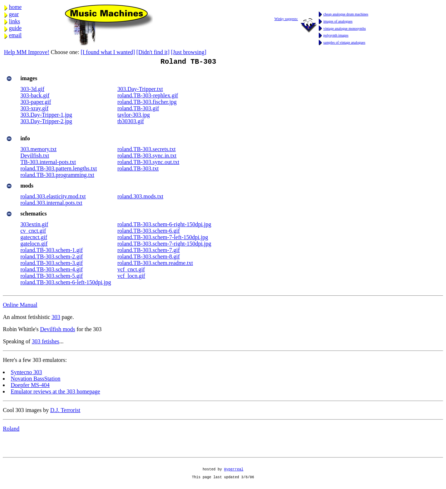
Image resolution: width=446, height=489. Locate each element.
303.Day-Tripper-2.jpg (46, 123)
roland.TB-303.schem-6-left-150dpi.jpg (65, 284)
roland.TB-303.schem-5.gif (51, 277)
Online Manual (20, 306)
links (14, 21)
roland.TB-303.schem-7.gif (148, 251)
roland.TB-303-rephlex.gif (147, 97)
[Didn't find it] (153, 52)
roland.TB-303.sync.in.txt (146, 157)
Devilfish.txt (34, 157)
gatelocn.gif (34, 245)
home (15, 7)
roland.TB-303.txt (138, 170)
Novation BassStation (35, 380)
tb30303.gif (130, 123)
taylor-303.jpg (133, 116)
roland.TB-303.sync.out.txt (148, 163)
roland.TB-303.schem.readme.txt (155, 264)
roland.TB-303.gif (138, 110)
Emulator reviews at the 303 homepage (55, 393)
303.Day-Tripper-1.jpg (46, 116)
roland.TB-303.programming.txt (57, 176)
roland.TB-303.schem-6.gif (148, 232)
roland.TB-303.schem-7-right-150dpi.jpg (164, 245)
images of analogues (338, 21)
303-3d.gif (32, 90)
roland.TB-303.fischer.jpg (147, 103)
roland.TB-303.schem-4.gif (51, 271)
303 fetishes (45, 343)
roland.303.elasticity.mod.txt (53, 198)
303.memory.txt (38, 150)
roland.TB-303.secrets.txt (146, 150)
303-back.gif (34, 97)
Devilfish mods (57, 331)
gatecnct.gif (33, 239)
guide (15, 28)
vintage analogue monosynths (344, 28)
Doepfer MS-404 (30, 386)
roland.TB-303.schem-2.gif (51, 258)
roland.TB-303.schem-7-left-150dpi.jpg (162, 239)
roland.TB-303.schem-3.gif (51, 264)
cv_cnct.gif (33, 232)
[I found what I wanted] (108, 52)
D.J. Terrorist (65, 411)
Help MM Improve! (26, 52)
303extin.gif (34, 226)
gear (14, 14)
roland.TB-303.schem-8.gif (148, 258)
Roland (11, 430)
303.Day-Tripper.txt (140, 90)
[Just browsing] (188, 52)
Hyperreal (233, 473)
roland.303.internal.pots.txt (51, 204)
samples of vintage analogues (344, 42)
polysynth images (335, 35)
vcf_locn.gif (131, 277)
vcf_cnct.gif (131, 271)
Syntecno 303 (26, 374)
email (15, 35)
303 (55, 318)
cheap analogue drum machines (345, 14)
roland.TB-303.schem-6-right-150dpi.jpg (164, 226)
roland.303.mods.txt (140, 198)
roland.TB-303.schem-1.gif (51, 251)
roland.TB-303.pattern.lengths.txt (58, 170)
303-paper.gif (35, 103)
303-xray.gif (34, 110)
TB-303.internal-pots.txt (48, 163)
